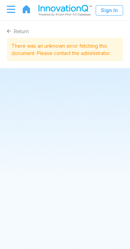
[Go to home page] (23, 9)
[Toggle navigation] (7, 9)
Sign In (109, 10)
